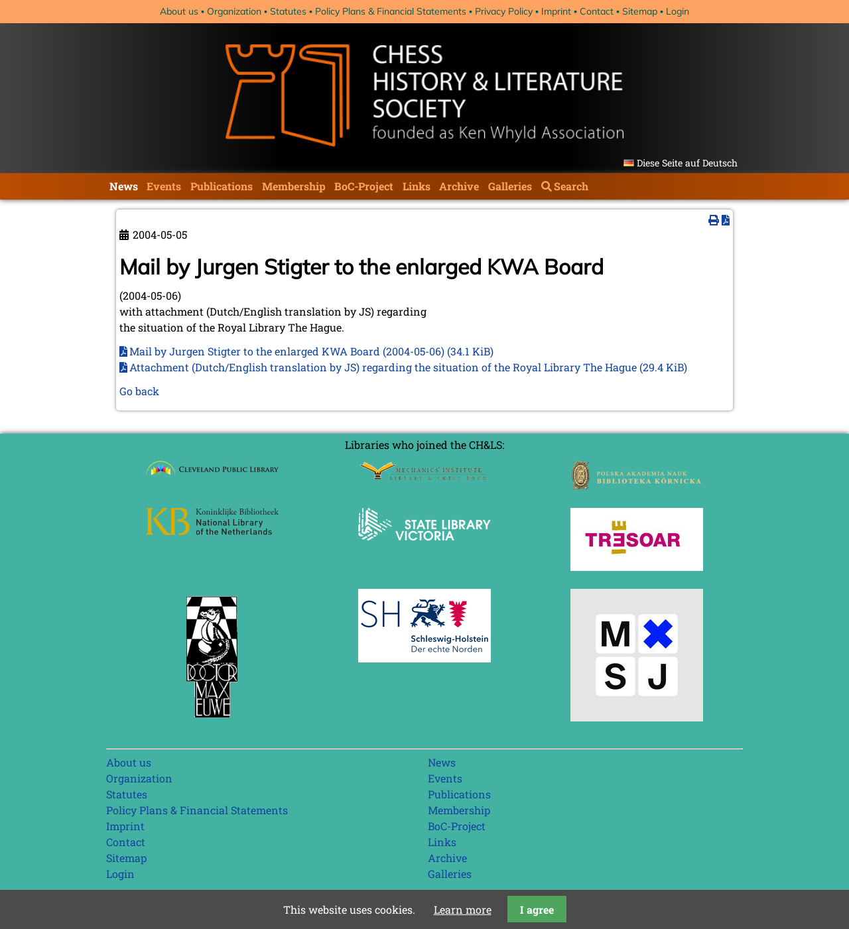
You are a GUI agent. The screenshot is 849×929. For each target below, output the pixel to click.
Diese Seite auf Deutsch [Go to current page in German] (687, 162)
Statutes (288, 11)
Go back (139, 391)
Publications (221, 186)
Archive (459, 186)
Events (164, 186)
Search (571, 186)
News (123, 186)
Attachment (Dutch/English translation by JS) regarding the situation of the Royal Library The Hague (408, 367)
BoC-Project (363, 186)
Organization (234, 11)
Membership (294, 186)
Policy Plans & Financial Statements (390, 11)
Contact (597, 11)
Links (416, 186)
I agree (537, 909)
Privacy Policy (504, 11)
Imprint (556, 11)
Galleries (510, 186)
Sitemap (639, 11)
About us (179, 11)
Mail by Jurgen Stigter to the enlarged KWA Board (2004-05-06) (311, 351)
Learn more (462, 909)
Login (677, 11)
